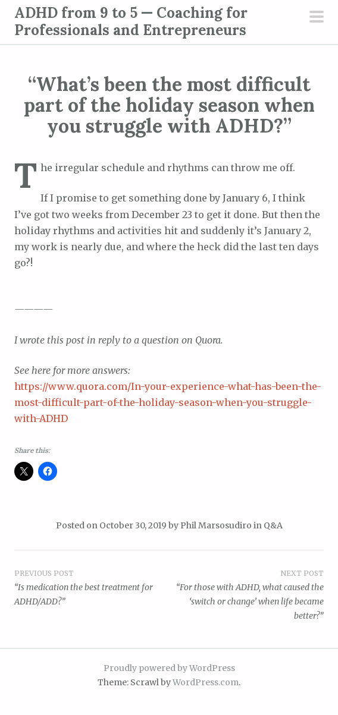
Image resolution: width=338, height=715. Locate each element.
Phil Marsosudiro (216, 525)
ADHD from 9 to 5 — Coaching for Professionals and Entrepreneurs (131, 21)
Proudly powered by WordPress (169, 668)
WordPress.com (206, 682)
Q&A (273, 525)
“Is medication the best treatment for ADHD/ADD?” (91, 587)
